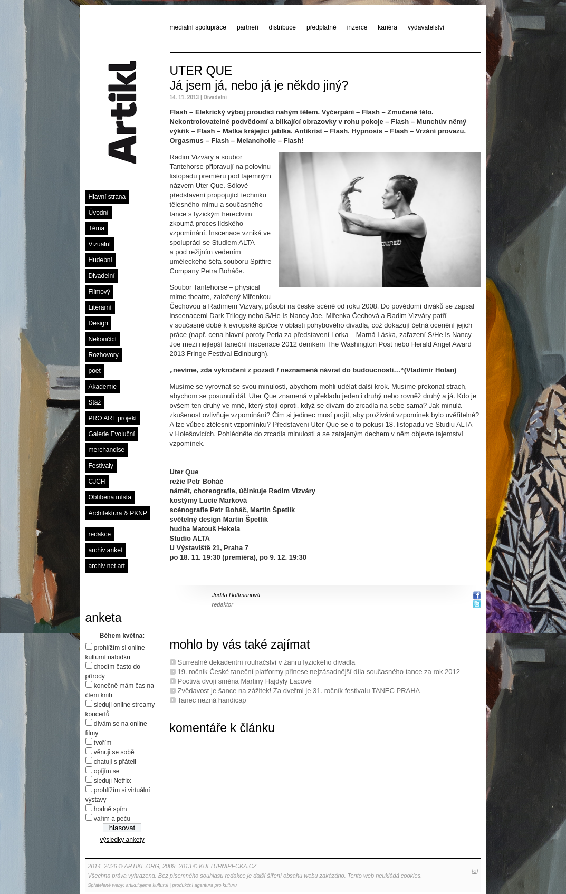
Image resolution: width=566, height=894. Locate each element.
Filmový (99, 291)
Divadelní (102, 276)
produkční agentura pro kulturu (204, 885)
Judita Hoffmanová (236, 595)
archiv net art (107, 566)
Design (98, 323)
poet (95, 370)
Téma (97, 228)
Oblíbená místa (110, 497)
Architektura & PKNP (118, 513)
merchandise (107, 450)
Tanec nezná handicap (212, 700)
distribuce (282, 27)
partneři (247, 27)
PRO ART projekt (113, 418)
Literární (100, 307)
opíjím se (107, 771)
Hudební (100, 260)
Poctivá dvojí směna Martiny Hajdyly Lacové (245, 681)
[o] (475, 871)
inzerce (357, 27)
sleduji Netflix (112, 780)
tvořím (102, 742)
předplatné (321, 27)
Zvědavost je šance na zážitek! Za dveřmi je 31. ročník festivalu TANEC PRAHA (299, 691)
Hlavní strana (107, 196)
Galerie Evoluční (112, 434)
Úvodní (99, 212)
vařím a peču (112, 818)
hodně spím (110, 809)
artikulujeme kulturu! (147, 885)
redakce (100, 534)
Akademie (103, 386)
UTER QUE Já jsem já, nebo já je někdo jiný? (259, 78)
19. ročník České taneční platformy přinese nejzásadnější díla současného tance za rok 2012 (319, 672)
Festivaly (101, 465)
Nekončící (103, 339)
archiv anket (106, 550)
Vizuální (100, 244)
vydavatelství (426, 27)
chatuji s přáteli (115, 761)
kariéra (387, 27)
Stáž (95, 402)
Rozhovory (104, 355)
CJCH (97, 481)
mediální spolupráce (198, 27)
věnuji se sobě (114, 752)
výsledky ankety (122, 839)
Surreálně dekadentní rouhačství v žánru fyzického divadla (267, 662)
